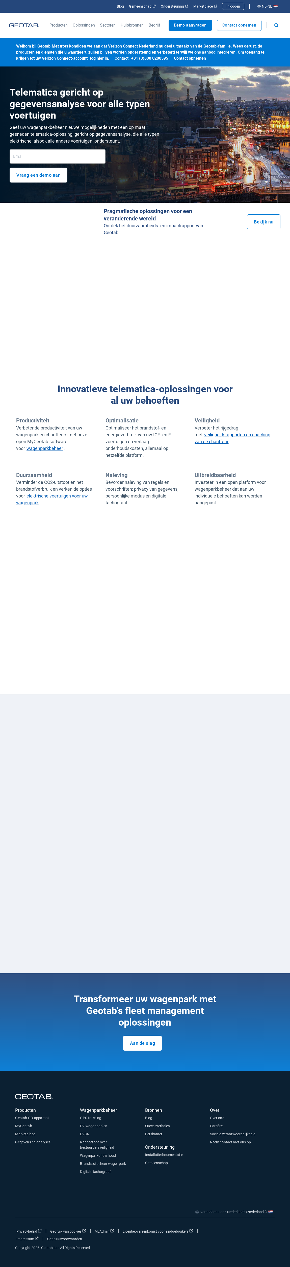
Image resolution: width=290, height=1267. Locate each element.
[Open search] (276, 25)
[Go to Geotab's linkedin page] (256, 1232)
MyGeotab (23, 1126)
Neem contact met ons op (230, 1142)
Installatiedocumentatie (164, 1155)
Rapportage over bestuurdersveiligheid (97, 1144)
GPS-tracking (90, 1118)
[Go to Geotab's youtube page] (268, 1232)
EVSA (84, 1134)
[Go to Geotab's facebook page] (231, 1232)
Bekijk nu (264, 221)
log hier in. (99, 58)
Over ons (217, 1118)
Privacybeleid (29, 1231)
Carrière (216, 1126)
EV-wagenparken (93, 1126)
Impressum (27, 1238)
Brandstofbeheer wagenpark (103, 1164)
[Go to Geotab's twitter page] (243, 1232)
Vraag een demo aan (38, 175)
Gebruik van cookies (68, 1231)
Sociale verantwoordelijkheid (232, 1134)
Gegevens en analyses (32, 1142)
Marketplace (205, 6)
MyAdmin (104, 1231)
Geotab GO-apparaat (32, 1118)
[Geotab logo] (24, 25)
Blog (120, 6)
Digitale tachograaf (95, 1172)
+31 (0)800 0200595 (149, 58)
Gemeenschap (142, 6)
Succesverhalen (157, 1126)
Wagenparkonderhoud (98, 1155)
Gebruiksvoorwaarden (64, 1239)
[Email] (58, 156)
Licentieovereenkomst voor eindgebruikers (158, 1231)
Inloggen (233, 6)
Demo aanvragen (190, 25)
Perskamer (153, 1134)
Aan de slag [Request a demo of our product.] (142, 1043)
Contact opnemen (239, 25)
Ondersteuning (174, 6)
